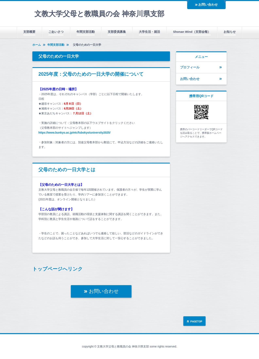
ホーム (36, 44)
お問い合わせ (208, 4)
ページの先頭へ (194, 321)
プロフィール (190, 67)
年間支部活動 (85, 31)
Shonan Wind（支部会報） (192, 31)
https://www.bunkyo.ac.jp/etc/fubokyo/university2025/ (74, 132)
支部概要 (29, 31)
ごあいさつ (56, 31)
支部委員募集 (117, 31)
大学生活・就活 (149, 31)
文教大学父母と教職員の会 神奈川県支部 (99, 14)
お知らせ (230, 31)
